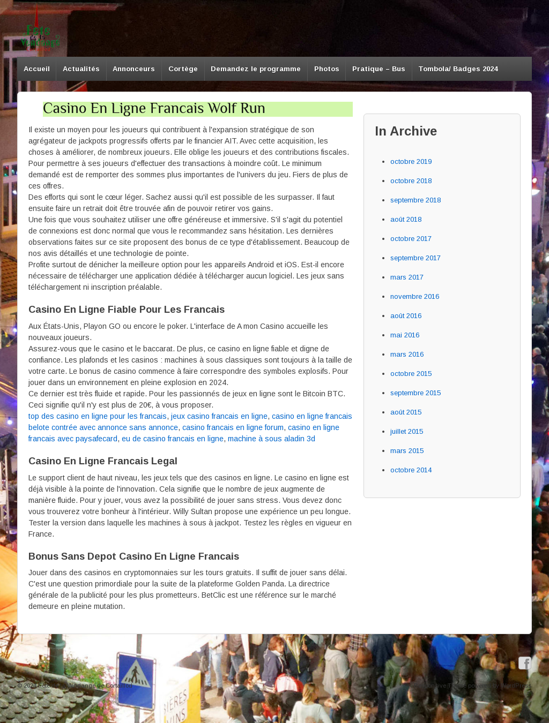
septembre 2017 (415, 258)
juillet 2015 (406, 431)
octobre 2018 (411, 181)
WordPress (516, 685)
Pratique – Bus (378, 69)
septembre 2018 (415, 200)
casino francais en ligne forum (233, 427)
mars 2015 (407, 451)
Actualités (81, 69)
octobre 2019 (411, 161)
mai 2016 (404, 335)
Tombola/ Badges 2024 (458, 69)
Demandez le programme (256, 69)
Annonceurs (134, 69)
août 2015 (405, 412)
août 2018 (405, 219)
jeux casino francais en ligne (219, 416)
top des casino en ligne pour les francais (97, 416)
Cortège (183, 69)
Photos (326, 69)
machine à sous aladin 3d (271, 438)
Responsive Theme (440, 685)
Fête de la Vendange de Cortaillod (84, 685)
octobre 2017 (411, 239)
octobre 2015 (411, 374)
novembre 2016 (414, 296)
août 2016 (405, 316)
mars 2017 (407, 277)
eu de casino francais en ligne (173, 438)
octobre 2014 (411, 470)
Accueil (37, 69)
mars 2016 (407, 354)
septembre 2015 (415, 393)
